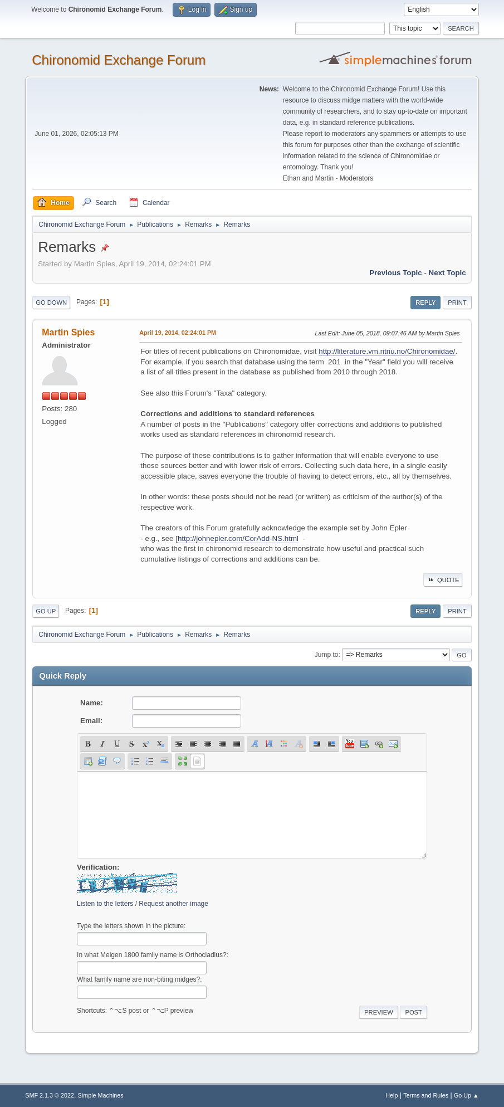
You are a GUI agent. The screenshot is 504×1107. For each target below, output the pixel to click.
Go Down (51, 302)
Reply (425, 302)
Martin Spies (68, 332)
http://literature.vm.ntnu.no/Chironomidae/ (387, 351)
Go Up (46, 611)
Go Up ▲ (466, 1095)
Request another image (173, 904)
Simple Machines (101, 1095)
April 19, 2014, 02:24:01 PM (177, 332)
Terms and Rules (425, 1095)
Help (391, 1095)
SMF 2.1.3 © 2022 (49, 1095)
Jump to (327, 655)
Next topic (447, 273)
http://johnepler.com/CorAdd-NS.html (238, 538)
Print (457, 302)
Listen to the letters (105, 904)
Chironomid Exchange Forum (118, 59)
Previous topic (395, 273)
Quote (442, 580)
